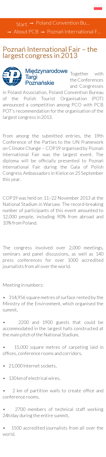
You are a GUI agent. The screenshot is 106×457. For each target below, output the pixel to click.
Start (21, 24)
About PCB (26, 31)
